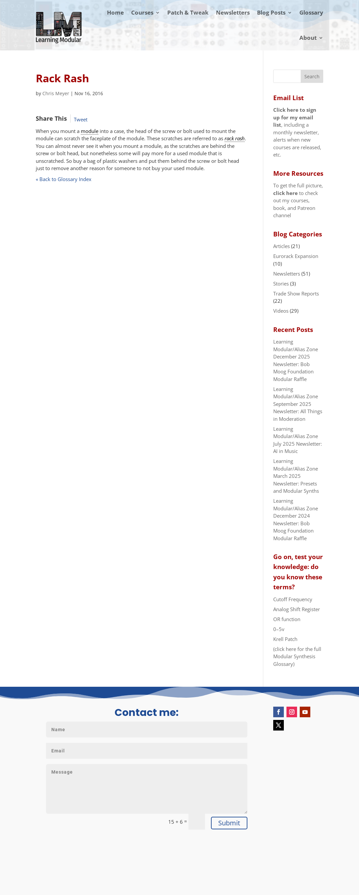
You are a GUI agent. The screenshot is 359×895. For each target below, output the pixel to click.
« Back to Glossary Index (63, 179)
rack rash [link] (235, 138)
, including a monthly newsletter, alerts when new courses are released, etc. (297, 132)
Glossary (311, 12)
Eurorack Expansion (295, 256)
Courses (142, 12)
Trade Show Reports (296, 293)
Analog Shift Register (296, 609)
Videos (280, 310)
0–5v (278, 629)
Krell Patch (285, 639)
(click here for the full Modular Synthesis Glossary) (297, 656)
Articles (281, 246)
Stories (281, 283)
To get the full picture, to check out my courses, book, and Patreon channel (298, 200)
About (308, 37)
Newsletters (233, 12)
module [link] (89, 131)
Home (115, 12)
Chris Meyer (55, 93)
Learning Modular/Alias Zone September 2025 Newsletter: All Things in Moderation (297, 404)
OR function (286, 619)
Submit (229, 822)
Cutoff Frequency (292, 599)
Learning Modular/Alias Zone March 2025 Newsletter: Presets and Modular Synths (296, 476)
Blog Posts (271, 12)
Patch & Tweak (188, 12)
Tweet (80, 119)
